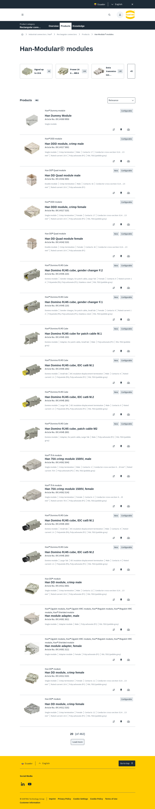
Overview (54, 26)
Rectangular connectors (67, 34)
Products (65, 26)
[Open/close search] (109, 15)
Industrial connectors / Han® (40, 34)
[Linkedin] (23, 784)
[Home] (22, 34)
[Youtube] (29, 784)
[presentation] (116, 4)
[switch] (114, 129)
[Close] (132, 4)
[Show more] (131, 71)
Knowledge (78, 26)
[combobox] (119, 100)
